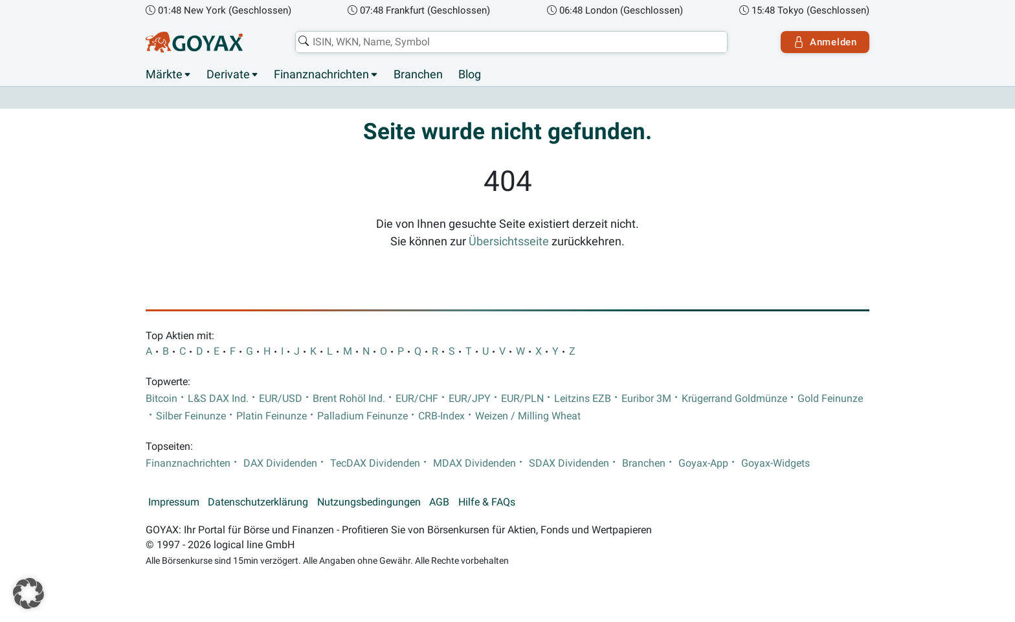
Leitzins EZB (582, 399)
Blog (469, 74)
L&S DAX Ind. (218, 399)
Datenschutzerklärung (258, 502)
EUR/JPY (470, 399)
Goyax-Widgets (775, 463)
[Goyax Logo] (194, 42)
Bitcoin (161, 399)
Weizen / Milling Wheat (528, 416)
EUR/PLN (522, 399)
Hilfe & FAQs (486, 502)
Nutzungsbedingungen (369, 502)
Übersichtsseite (509, 241)
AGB (439, 502)
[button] (28, 593)
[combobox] (511, 42)
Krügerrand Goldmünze (734, 399)
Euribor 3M (646, 399)
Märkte (164, 74)
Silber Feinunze (191, 416)
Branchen (418, 74)
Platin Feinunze (271, 416)
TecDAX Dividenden (375, 463)
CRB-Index (441, 416)
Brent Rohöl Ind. (349, 399)
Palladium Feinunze (362, 416)
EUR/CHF (417, 399)
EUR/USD (280, 399)
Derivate (228, 74)
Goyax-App (703, 463)
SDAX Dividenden (569, 463)
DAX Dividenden (280, 463)
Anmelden (825, 42)
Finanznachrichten (321, 74)
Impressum (173, 502)
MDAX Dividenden (474, 463)
